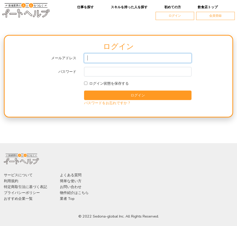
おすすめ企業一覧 (18, 198)
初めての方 (172, 7)
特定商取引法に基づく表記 (25, 186)
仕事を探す (85, 7)
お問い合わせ (70, 186)
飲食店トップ (208, 7)
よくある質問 (70, 175)
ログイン (175, 16)
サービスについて (18, 175)
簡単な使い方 (70, 180)
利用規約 (11, 180)
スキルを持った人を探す (129, 7)
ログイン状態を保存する (109, 83)
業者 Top (67, 198)
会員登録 (215, 16)
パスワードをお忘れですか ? (107, 102)
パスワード (67, 71)
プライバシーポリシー (22, 192)
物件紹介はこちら (74, 192)
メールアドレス (63, 58)
